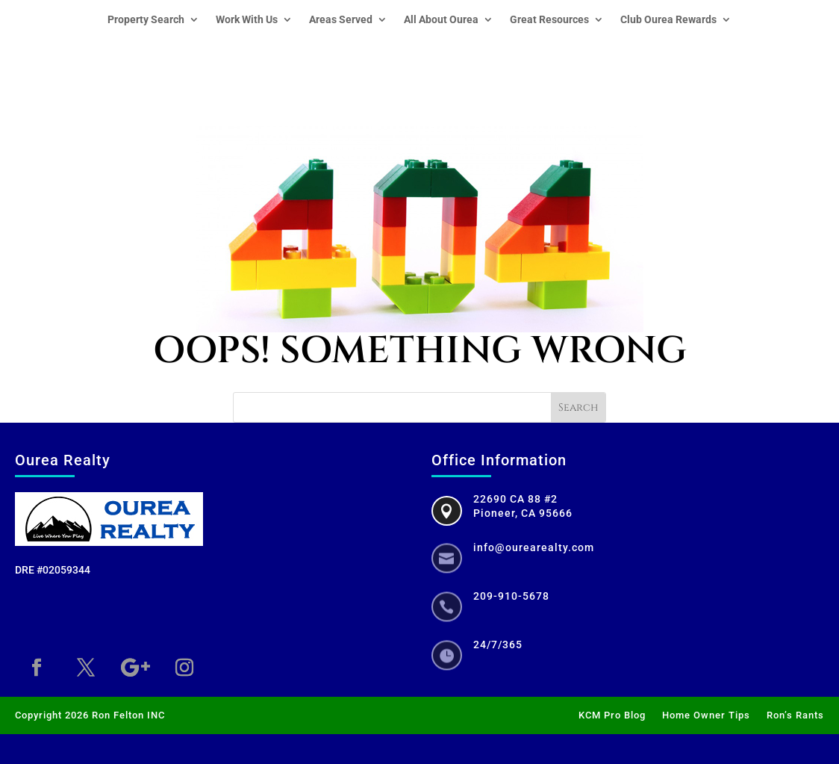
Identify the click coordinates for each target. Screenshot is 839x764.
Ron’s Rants (795, 715)
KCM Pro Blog (612, 715)
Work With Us (247, 19)
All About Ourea (441, 19)
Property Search (145, 19)
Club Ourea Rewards (668, 19)
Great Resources (549, 19)
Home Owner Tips (706, 715)
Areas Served (340, 19)
